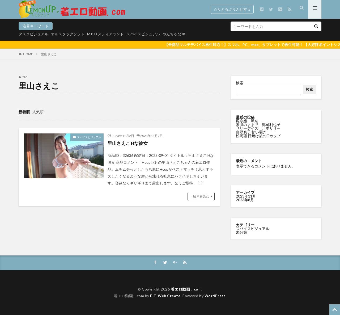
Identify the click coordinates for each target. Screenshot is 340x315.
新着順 (24, 112)
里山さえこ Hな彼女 (129, 143)
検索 (239, 83)
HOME (28, 54)
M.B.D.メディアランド (105, 34)
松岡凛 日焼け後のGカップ (258, 135)
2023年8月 (245, 200)
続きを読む (201, 196)
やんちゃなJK (174, 34)
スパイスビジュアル (143, 34)
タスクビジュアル (33, 34)
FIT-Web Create (165, 295)
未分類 (241, 232)
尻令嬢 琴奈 (247, 121)
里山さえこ (49, 54)
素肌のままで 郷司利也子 (258, 124)
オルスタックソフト (67, 34)
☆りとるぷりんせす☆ (232, 9)
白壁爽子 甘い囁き (251, 132)
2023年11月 (246, 196)
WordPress (215, 295)
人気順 (38, 112)
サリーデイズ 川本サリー (258, 128)
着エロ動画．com (186, 289)
